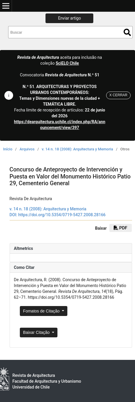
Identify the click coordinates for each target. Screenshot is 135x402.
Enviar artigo (69, 18)
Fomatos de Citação (42, 311)
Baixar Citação (37, 332)
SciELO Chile (67, 63)
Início (8, 149)
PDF (120, 228)
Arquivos (27, 149)
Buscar (127, 32)
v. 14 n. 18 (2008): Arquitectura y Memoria (77, 149)
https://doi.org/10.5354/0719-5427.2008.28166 (62, 214)
